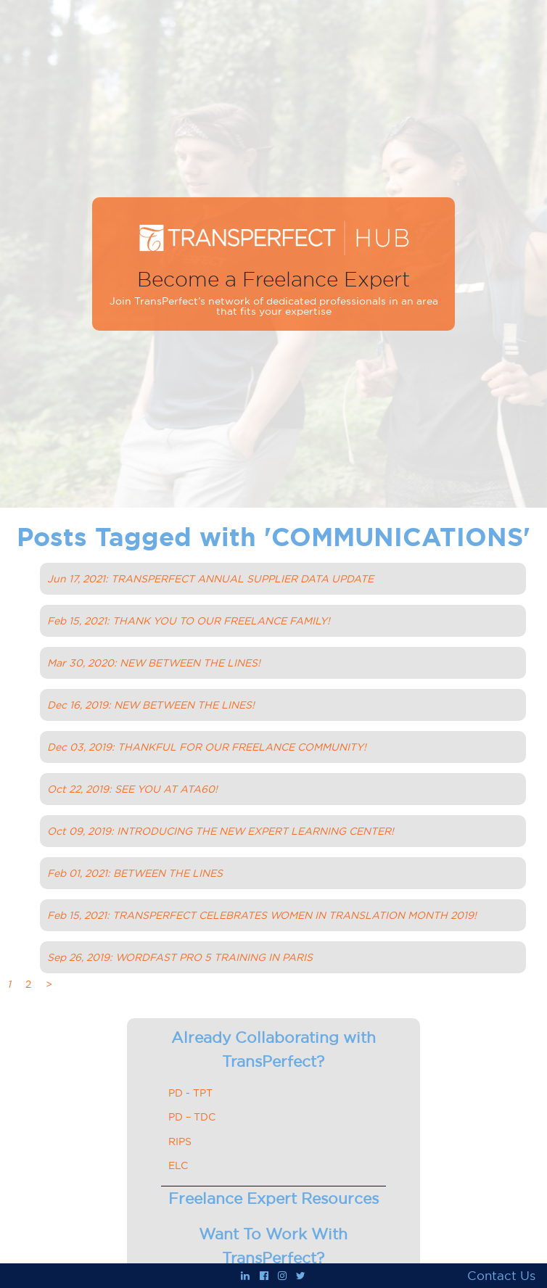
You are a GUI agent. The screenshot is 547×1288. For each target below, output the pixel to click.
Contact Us (501, 1276)
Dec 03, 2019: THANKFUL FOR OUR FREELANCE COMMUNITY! (206, 747)
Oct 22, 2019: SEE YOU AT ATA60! (132, 789)
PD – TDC (191, 1116)
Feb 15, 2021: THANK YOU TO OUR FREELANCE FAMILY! (188, 621)
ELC (178, 1165)
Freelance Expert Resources (273, 1198)
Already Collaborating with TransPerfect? (273, 1050)
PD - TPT (190, 1092)
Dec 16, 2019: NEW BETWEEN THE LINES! (151, 705)
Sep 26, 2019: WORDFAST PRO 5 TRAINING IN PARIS (180, 957)
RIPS (180, 1141)
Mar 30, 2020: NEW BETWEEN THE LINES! (153, 663)
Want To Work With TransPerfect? (273, 1246)
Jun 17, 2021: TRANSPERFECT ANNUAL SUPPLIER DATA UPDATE (210, 579)
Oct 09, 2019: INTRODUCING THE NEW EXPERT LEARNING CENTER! (220, 831)
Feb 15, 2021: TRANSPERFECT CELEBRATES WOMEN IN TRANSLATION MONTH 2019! (262, 915)
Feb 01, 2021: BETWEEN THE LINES (135, 873)
